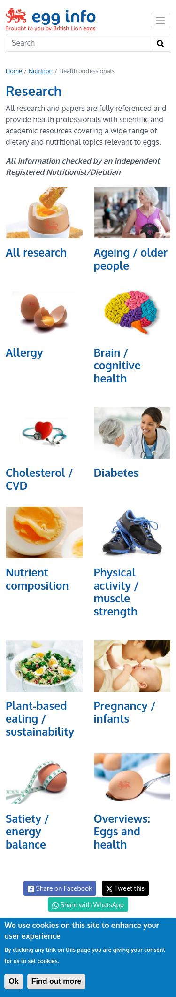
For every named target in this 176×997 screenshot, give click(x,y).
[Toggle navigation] (160, 20)
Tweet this (125, 888)
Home (14, 71)
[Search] (78, 43)
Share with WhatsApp (88, 905)
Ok (13, 981)
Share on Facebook (60, 888)
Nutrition (41, 71)
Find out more (56, 981)
